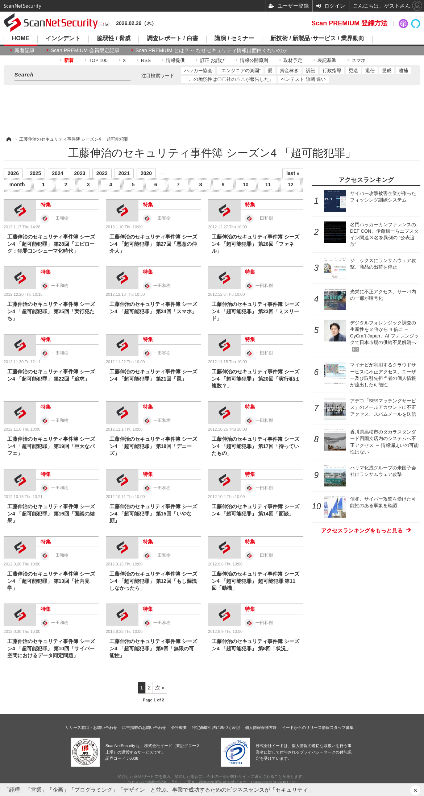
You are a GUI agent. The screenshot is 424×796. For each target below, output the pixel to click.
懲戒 (386, 70)
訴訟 (310, 70)
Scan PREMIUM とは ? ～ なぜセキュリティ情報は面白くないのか (211, 50)
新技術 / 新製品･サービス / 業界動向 (317, 38)
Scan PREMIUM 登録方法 (349, 23)
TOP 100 (98, 60)
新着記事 (24, 50)
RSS (146, 60)
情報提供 (175, 60)
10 (246, 184)
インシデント (63, 38)
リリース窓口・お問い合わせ (91, 727)
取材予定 (292, 60)
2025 (35, 173)
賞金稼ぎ (289, 70)
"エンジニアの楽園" (240, 70)
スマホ (359, 60)
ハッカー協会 (198, 70)
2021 (124, 173)
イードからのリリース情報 (306, 727)
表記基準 (326, 60)
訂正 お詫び (212, 60)
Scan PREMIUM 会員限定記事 (85, 50)
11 (268, 184)
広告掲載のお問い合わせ (144, 727)
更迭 (353, 70)
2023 (79, 173)
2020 (146, 173)
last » (292, 173)
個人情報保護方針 (261, 727)
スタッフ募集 (342, 727)
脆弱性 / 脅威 (113, 38)
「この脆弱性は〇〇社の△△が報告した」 (229, 79)
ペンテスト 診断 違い (303, 79)
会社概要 (179, 727)
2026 (13, 173)
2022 (102, 173)
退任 (370, 70)
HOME (20, 38)
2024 (57, 173)
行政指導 (332, 70)
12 (291, 184)
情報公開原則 (254, 60)
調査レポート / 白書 (172, 38)
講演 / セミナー (234, 38)
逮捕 (403, 70)
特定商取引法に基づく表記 (216, 727)
